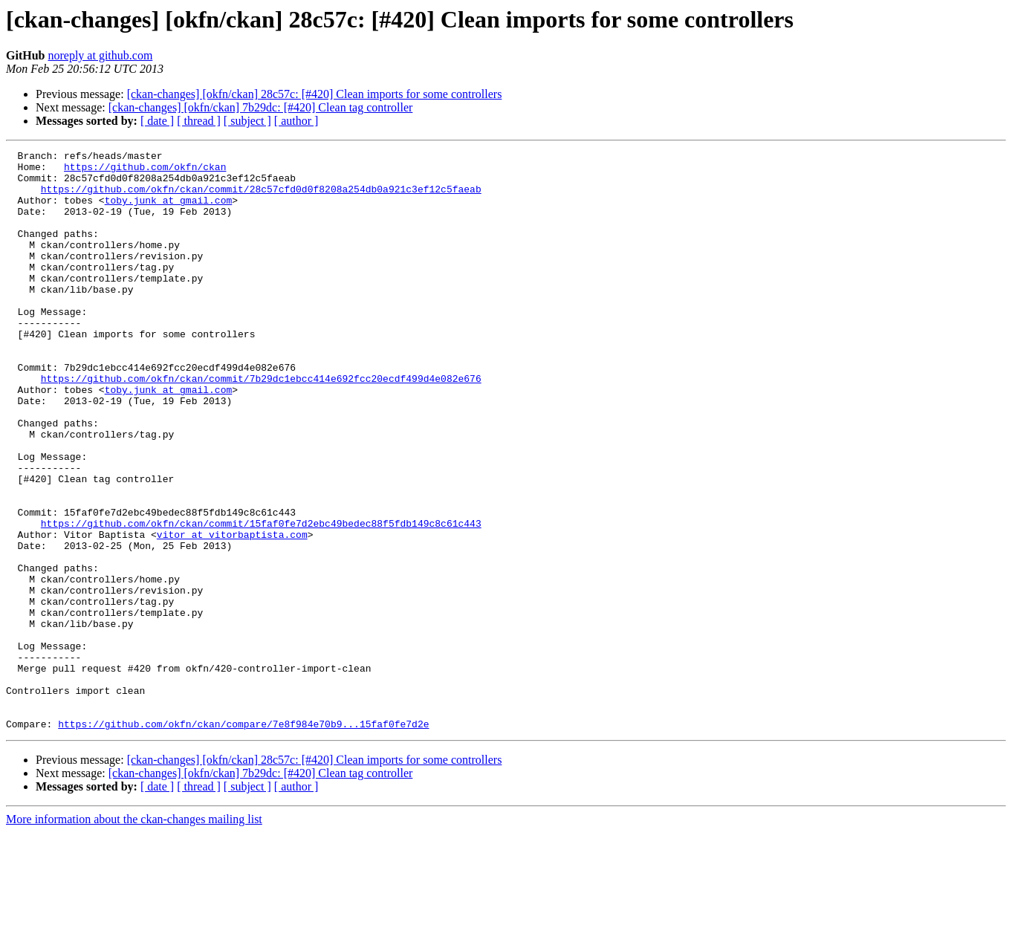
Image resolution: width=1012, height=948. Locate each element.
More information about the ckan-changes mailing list (134, 935)
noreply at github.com (100, 55)
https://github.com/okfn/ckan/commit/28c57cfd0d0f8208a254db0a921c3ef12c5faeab (261, 197)
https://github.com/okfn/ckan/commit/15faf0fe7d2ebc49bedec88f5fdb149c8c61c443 (261, 599)
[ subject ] (247, 120)
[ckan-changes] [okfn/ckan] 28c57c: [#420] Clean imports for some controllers (314, 94)
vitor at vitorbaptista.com (232, 612)
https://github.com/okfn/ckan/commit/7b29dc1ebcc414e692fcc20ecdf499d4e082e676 (261, 425)
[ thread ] (199, 120)
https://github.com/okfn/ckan (145, 171)
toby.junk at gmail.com (169, 211)
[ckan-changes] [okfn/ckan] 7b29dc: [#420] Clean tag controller (260, 107)
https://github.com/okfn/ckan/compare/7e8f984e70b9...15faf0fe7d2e (243, 839)
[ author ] (296, 120)
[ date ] (157, 120)
